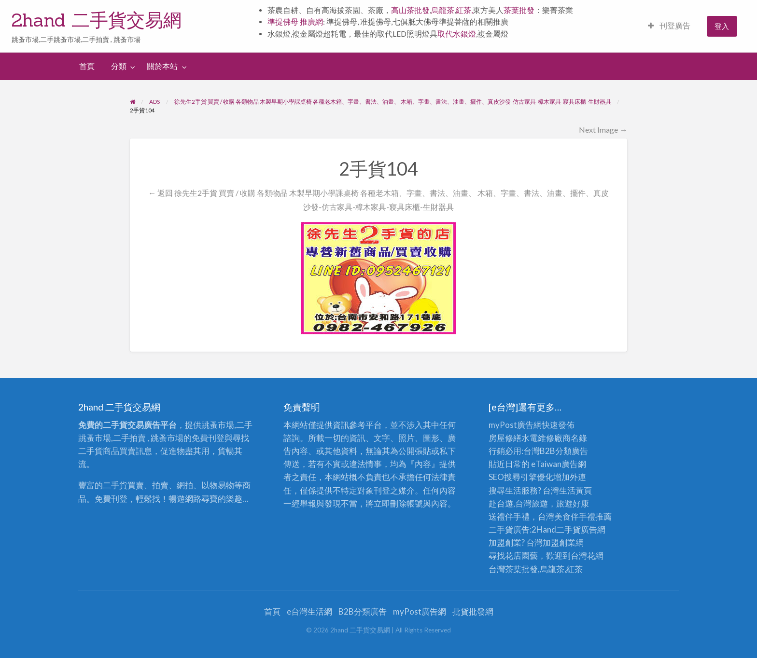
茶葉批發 (519, 10)
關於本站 (162, 66)
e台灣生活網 (309, 611)
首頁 (87, 66)
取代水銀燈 (456, 33)
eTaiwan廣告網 (558, 464)
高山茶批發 (410, 10)
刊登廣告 (669, 25)
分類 (118, 66)
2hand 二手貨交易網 (97, 19)
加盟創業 (559, 542)
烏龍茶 (442, 10)
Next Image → (603, 129)
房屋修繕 (505, 438)
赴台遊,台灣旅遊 (518, 503)
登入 (722, 26)
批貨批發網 (472, 611)
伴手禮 (583, 516)
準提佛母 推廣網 (295, 21)
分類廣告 (571, 451)
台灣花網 (587, 555)
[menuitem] (669, 26)
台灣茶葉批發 (513, 569)
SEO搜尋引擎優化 (521, 477)
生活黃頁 (575, 490)
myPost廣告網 (515, 425)
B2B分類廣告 (362, 611)
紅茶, (464, 10)
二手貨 (568, 529)
